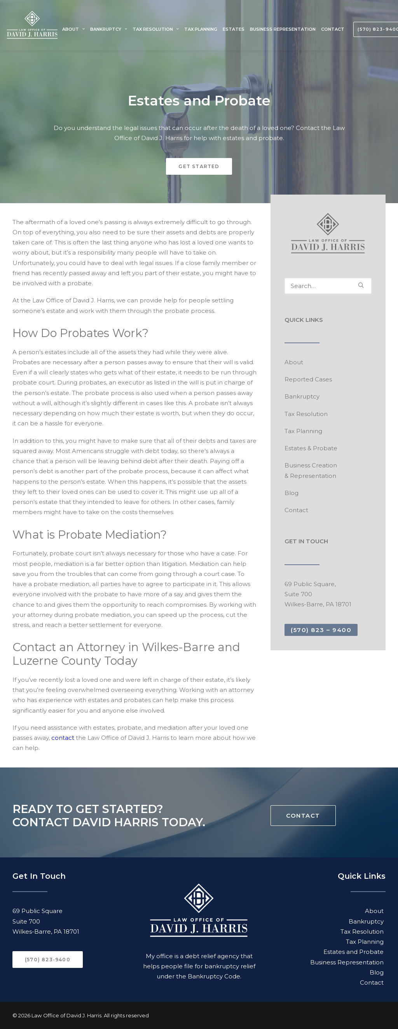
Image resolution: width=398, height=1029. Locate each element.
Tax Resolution (156, 29)
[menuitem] (74, 29)
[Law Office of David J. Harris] (32, 29)
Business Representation (283, 29)
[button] (361, 285)
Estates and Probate (353, 951)
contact (62, 737)
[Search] (328, 286)
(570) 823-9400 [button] (47, 959)
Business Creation (311, 465)
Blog (291, 493)
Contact (332, 29)
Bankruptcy (108, 29)
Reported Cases (308, 379)
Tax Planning (200, 29)
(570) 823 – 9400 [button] (321, 630)
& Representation (310, 475)
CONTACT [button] (303, 815)
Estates (233, 29)
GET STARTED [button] (198, 166)
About (73, 29)
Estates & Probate (311, 448)
